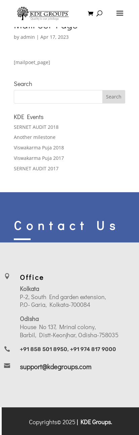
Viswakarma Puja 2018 (39, 147)
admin (28, 37)
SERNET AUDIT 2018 (36, 127)
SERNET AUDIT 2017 (36, 168)
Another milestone (35, 137)
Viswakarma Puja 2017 (39, 158)
